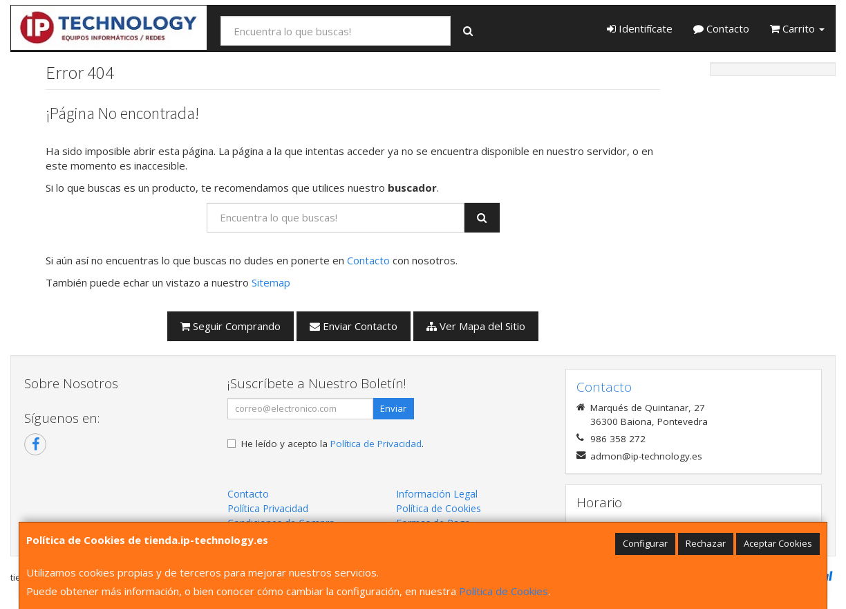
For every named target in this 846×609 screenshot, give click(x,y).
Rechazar (706, 543)
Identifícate (640, 28)
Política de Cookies (503, 591)
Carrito (797, 28)
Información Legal (437, 493)
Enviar (393, 408)
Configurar (645, 543)
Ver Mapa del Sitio (475, 326)
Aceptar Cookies (778, 543)
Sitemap (271, 282)
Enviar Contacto (353, 326)
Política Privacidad (267, 508)
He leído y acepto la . (332, 443)
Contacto (721, 28)
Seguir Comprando (230, 326)
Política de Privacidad (376, 443)
